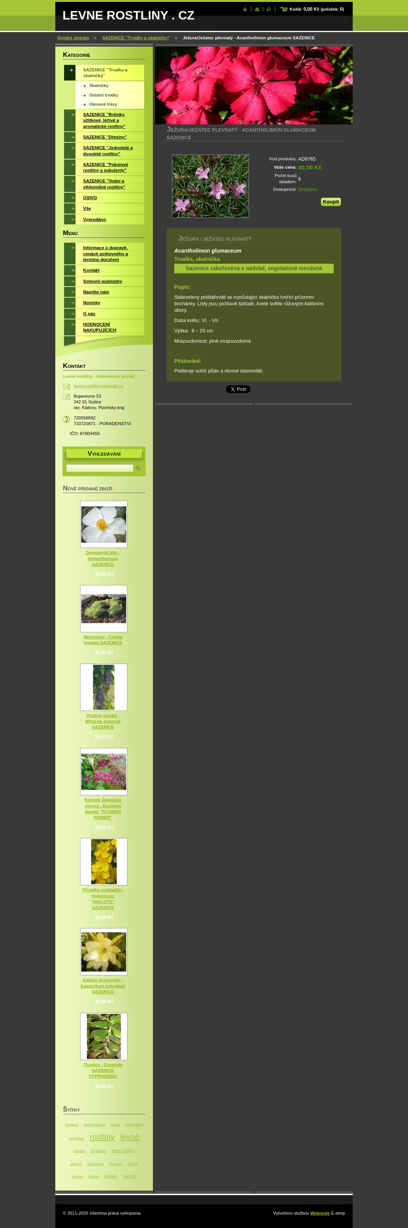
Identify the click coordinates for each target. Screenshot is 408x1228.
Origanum (98, 1151)
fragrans (115, 1164)
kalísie (93, 1176)
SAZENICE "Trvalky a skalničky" (136, 37)
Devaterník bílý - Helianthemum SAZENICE (103, 558)
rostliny (102, 1136)
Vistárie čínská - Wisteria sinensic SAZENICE (102, 721)
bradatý (110, 1176)
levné (129, 1136)
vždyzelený (134, 1124)
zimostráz (76, 1138)
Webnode (320, 1213)
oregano (71, 1124)
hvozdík (130, 1176)
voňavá (77, 1176)
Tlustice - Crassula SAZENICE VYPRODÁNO (103, 1070)
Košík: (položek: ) (317, 9)
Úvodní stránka (73, 37)
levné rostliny (123, 1151)
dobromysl (95, 1164)
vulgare (79, 1151)
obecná (76, 1164)
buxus (115, 1124)
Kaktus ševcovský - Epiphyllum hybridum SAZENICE (103, 986)
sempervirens (94, 1124)
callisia (132, 1164)
